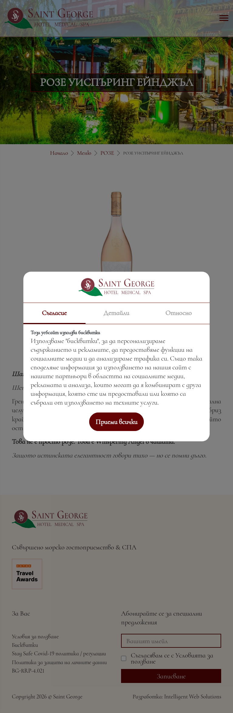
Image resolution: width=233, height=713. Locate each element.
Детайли (116, 313)
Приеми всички (116, 422)
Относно (178, 313)
